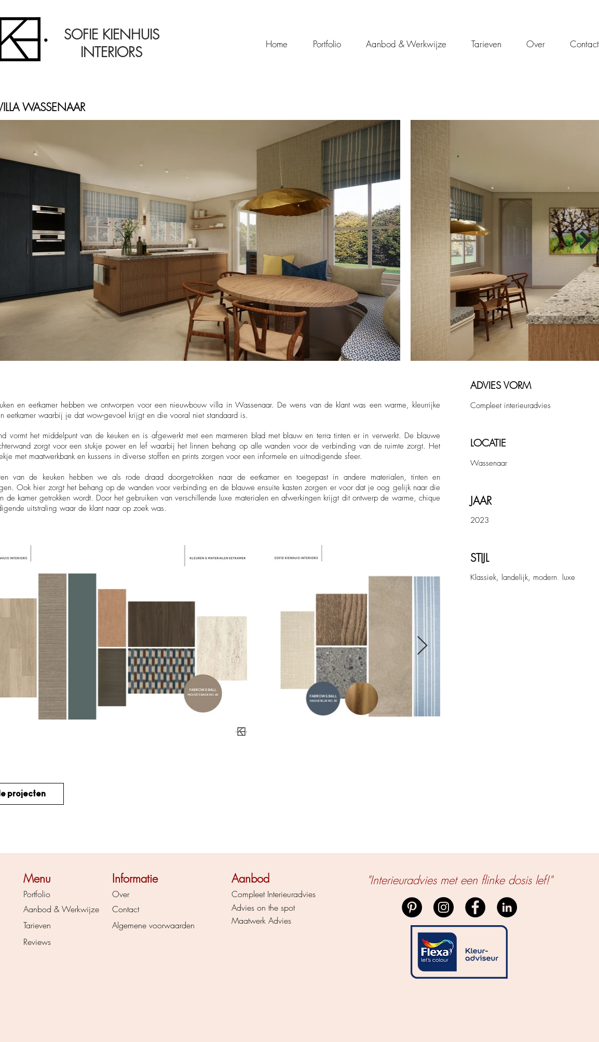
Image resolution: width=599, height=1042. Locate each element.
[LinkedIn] (507, 907)
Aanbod (37, 909)
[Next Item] (585, 241)
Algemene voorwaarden (153, 925)
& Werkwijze (75, 909)
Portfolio (36, 894)
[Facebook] (475, 907)
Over (120, 894)
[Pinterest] (412, 907)
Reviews (37, 942)
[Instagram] (443, 907)
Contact (125, 909)
